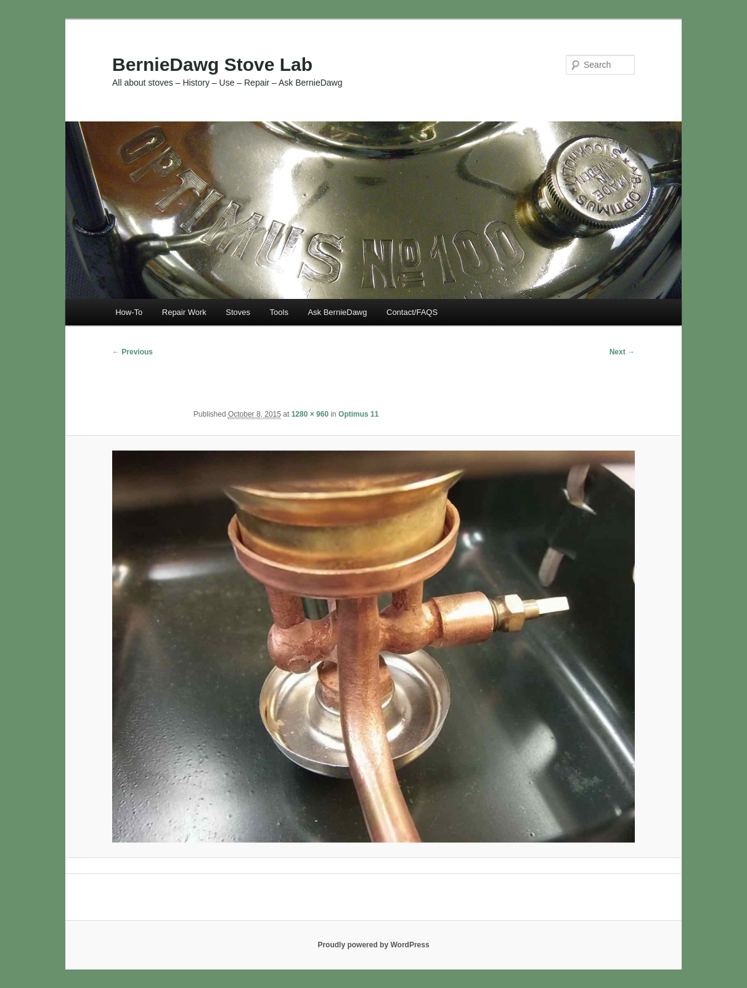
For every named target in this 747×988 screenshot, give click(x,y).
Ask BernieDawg (337, 312)
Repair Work (184, 312)
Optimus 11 (358, 414)
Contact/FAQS (412, 312)
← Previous (132, 352)
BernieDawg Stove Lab (212, 64)
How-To (128, 312)
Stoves (238, 312)
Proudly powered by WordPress (373, 945)
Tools (279, 312)
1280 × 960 (310, 414)
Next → (622, 352)
